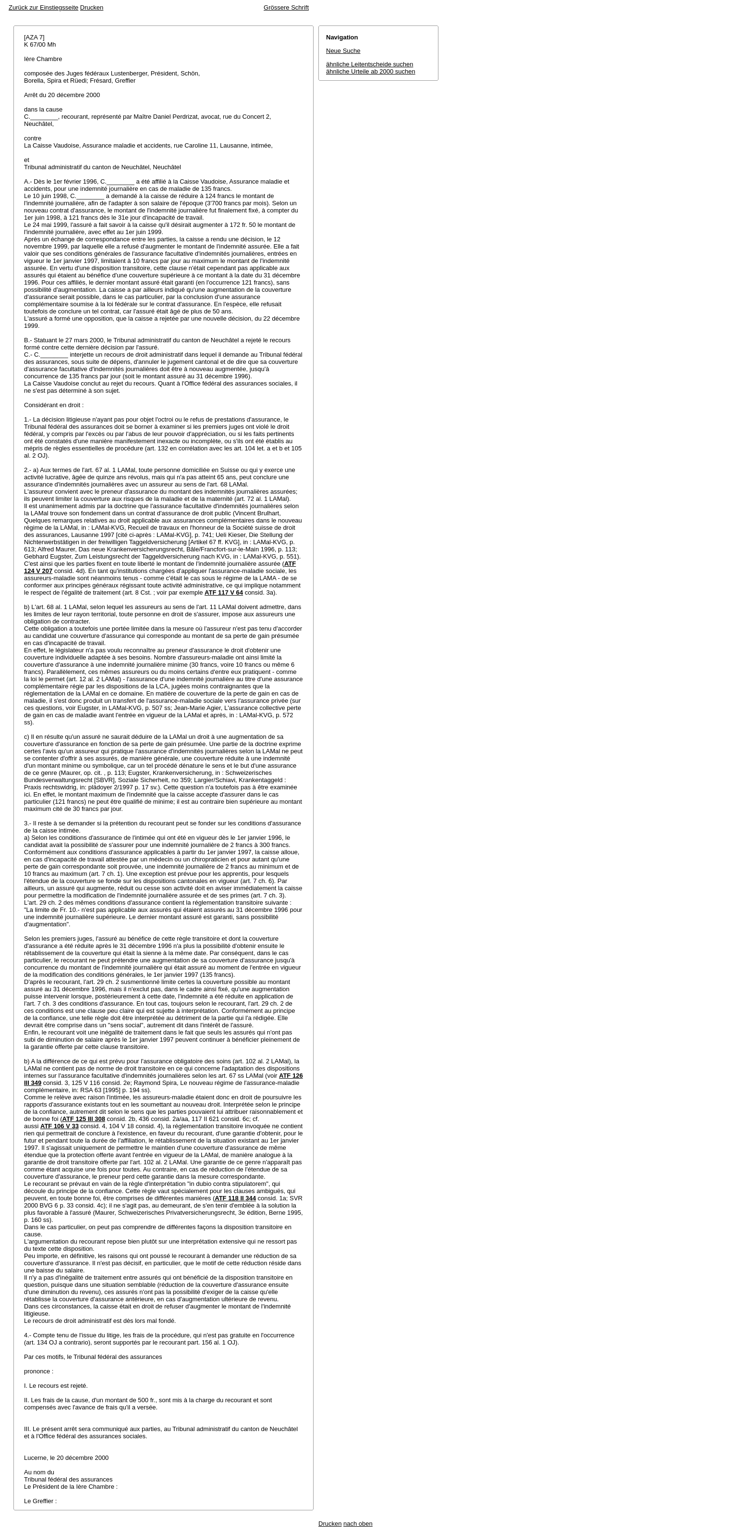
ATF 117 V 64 (224, 592)
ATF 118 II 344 (235, 1198)
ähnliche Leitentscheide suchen (369, 64)
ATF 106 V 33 (59, 1126)
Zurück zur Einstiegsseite (43, 7)
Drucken (91, 7)
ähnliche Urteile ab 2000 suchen (370, 71)
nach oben (358, 1523)
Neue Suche (343, 50)
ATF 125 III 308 (83, 1118)
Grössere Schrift (286, 7)
